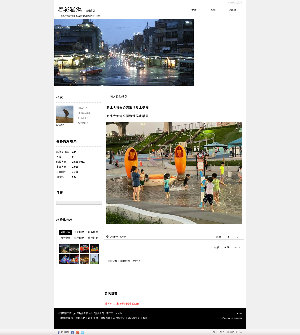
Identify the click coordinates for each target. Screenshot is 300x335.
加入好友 (83, 107)
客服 (145, 318)
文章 (194, 10)
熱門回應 (79, 237)
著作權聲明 (119, 318)
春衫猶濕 (70, 9)
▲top (239, 313)
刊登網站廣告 (65, 318)
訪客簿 (232, 10)
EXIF (237, 247)
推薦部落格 (84, 112)
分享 (226, 247)
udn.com (238, 318)
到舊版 (91, 10)
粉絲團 (65, 332)
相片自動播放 (118, 96)
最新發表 (65, 232)
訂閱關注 (83, 117)
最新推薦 (93, 232)
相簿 (213, 10)
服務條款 (105, 318)
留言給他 (83, 122)
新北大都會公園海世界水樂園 (127, 107)
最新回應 (79, 232)
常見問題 (93, 318)
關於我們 (81, 318)
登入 (215, 332)
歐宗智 (60, 125)
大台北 (136, 261)
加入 (222, 332)
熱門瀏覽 (65, 237)
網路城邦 (232, 332)
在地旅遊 (125, 261)
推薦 (216, 247)
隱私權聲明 (134, 318)
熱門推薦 (93, 237)
